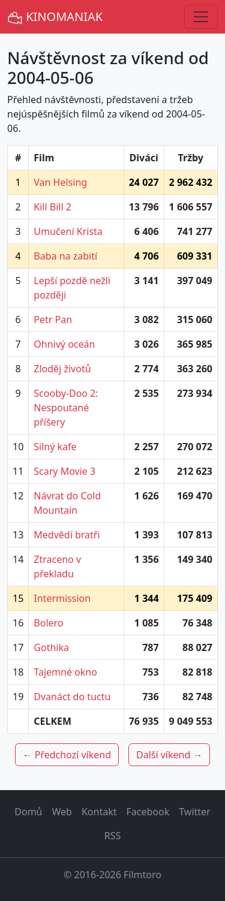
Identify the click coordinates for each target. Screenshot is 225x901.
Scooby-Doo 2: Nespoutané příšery (66, 408)
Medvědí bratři (67, 534)
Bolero (48, 622)
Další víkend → (169, 754)
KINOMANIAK (55, 17)
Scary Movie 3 (64, 471)
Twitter (194, 811)
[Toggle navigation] (201, 17)
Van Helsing (60, 182)
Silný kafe (55, 446)
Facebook (148, 811)
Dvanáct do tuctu (72, 696)
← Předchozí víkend (67, 754)
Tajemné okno (65, 672)
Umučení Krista (68, 231)
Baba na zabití (65, 256)
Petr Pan (53, 319)
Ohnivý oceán (64, 344)
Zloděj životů (62, 368)
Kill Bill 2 (52, 206)
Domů (28, 811)
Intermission (62, 598)
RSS (112, 835)
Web (62, 811)
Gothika (51, 647)
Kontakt (99, 811)
